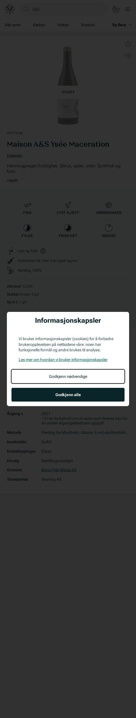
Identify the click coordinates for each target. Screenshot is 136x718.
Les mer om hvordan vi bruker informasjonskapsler (63, 359)
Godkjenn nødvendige (68, 376)
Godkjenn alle (68, 394)
